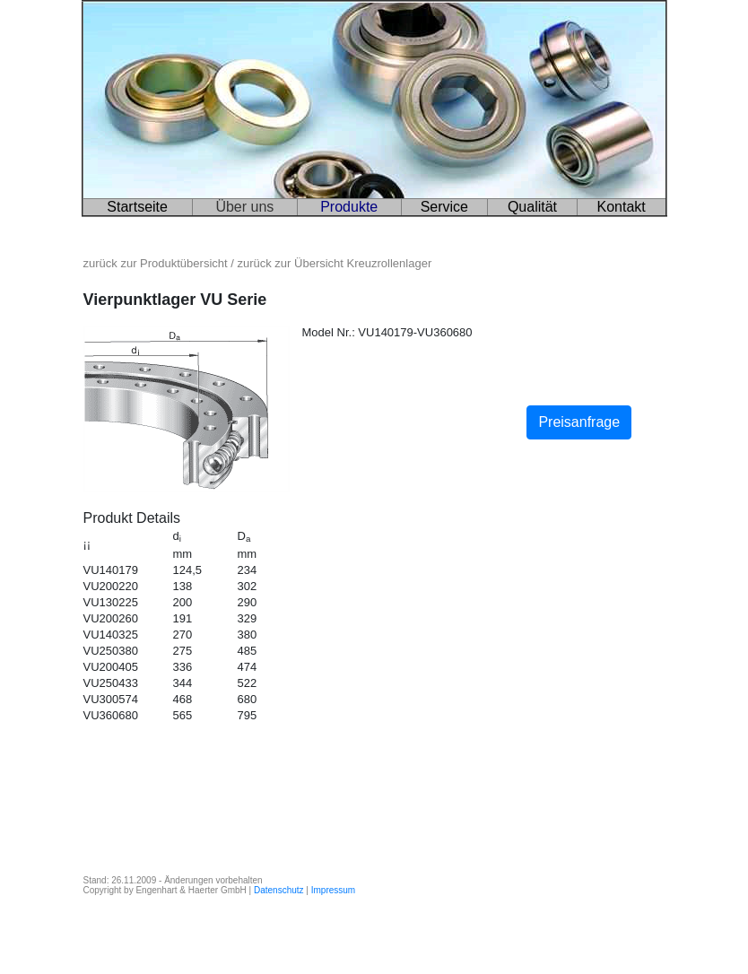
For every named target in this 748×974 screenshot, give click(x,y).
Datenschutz (279, 890)
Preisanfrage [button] (579, 422)
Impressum (333, 890)
